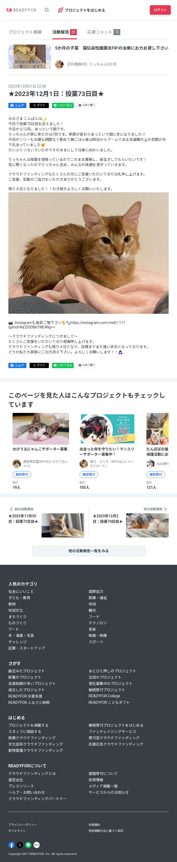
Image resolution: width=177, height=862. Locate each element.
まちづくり (17, 617)
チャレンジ (17, 642)
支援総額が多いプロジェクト (32, 684)
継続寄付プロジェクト (107, 690)
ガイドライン (17, 831)
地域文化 (15, 610)
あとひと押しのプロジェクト (112, 671)
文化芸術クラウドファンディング (35, 744)
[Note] (36, 845)
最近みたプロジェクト (26, 671)
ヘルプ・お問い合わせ (26, 792)
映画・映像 (98, 636)
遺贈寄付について (103, 773)
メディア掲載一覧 (103, 786)
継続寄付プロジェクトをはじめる (116, 725)
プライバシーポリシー (22, 825)
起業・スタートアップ (26, 648)
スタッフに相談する (24, 732)
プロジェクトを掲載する (28, 725)
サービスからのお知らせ (109, 792)
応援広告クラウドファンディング (116, 744)
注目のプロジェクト (105, 677)
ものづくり (17, 623)
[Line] (28, 845)
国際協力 (96, 591)
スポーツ (96, 642)
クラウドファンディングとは (32, 773)
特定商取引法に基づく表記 (106, 831)
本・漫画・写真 (21, 636)
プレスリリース (21, 786)
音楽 (92, 629)
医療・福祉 (98, 598)
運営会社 (15, 780)
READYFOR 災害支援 (25, 696)
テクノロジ (98, 623)
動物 (12, 604)
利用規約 (94, 825)
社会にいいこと (21, 591)
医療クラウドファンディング (32, 738)
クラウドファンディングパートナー (37, 799)
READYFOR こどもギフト (109, 702)
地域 (92, 604)
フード (94, 617)
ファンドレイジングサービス (112, 732)
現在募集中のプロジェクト (111, 684)
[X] (20, 845)
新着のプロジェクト (24, 677)
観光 (92, 610)
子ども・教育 (19, 598)
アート (13, 629)
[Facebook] (11, 845)
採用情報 (96, 780)
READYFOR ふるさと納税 (29, 702)
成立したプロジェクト (26, 690)
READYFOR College (104, 696)
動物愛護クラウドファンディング (35, 750)
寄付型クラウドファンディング (114, 738)
